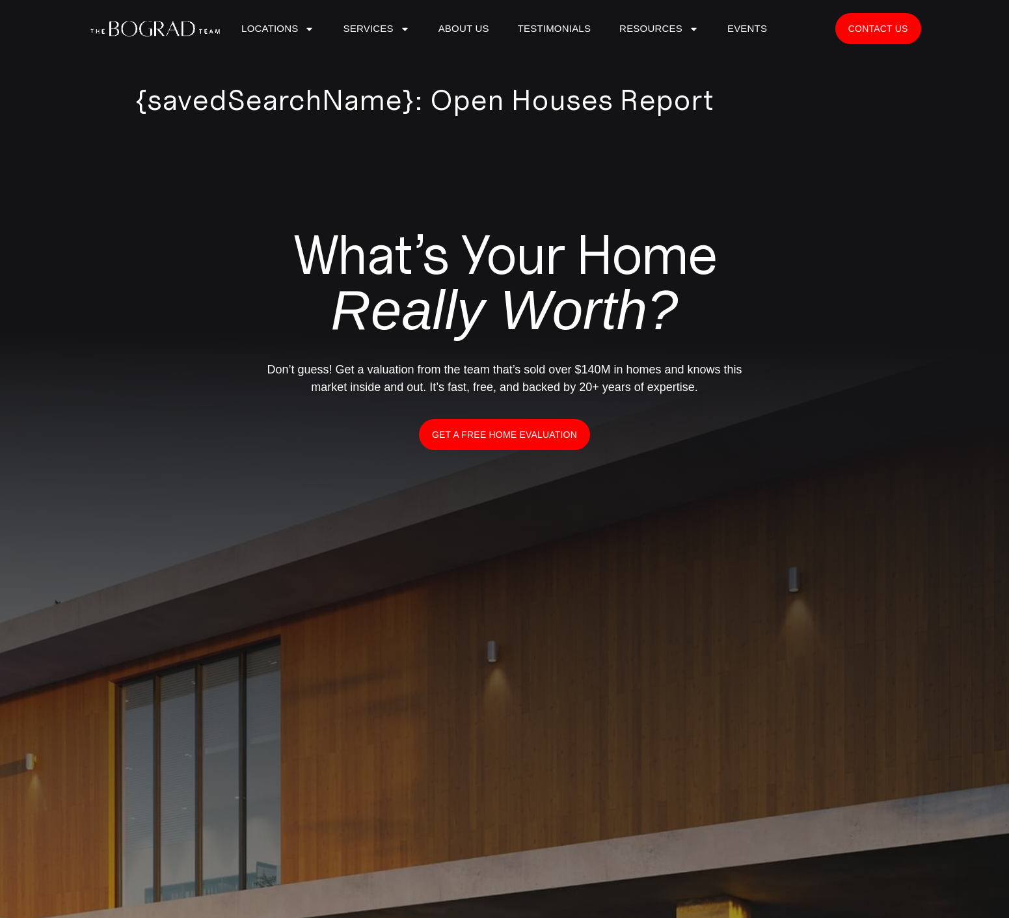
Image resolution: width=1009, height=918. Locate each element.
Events (747, 28)
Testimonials (554, 28)
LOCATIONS (277, 28)
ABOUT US (463, 28)
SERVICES (376, 28)
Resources (659, 28)
